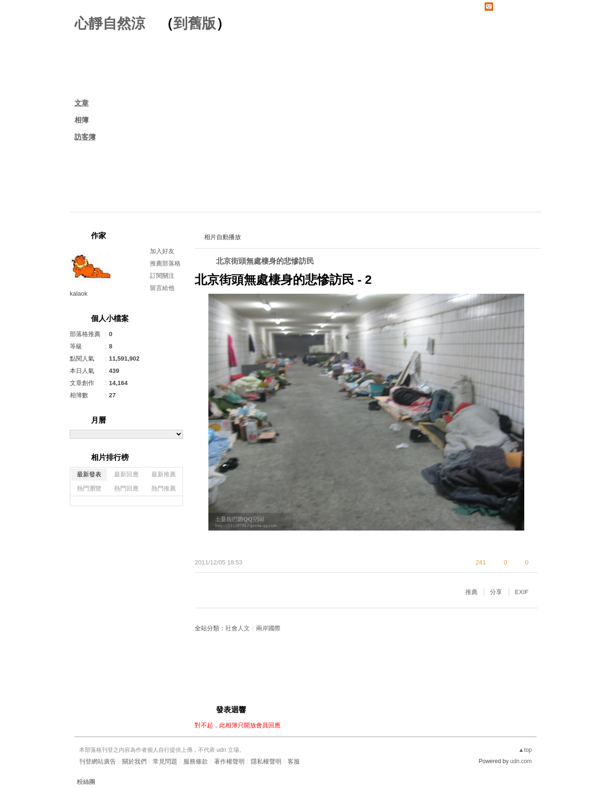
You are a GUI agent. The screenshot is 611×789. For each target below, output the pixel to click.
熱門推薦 (163, 488)
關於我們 (134, 761)
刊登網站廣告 (97, 761)
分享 (496, 592)
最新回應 (126, 474)
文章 (81, 103)
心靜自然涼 (109, 23)
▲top (525, 750)
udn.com (521, 761)
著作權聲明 (229, 761)
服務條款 (195, 761)
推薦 (471, 592)
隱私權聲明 (266, 761)
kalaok (79, 293)
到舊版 (194, 23)
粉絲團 (86, 781)
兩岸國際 (268, 628)
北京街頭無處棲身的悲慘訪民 (265, 261)
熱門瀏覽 (89, 488)
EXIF (521, 592)
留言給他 (162, 287)
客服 (294, 761)
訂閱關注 (162, 275)
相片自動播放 (222, 237)
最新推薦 (163, 474)
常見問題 (165, 761)
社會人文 (237, 628)
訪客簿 (85, 137)
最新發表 (89, 474)
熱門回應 (126, 488)
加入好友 (162, 251)
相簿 (81, 120)
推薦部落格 (165, 263)
